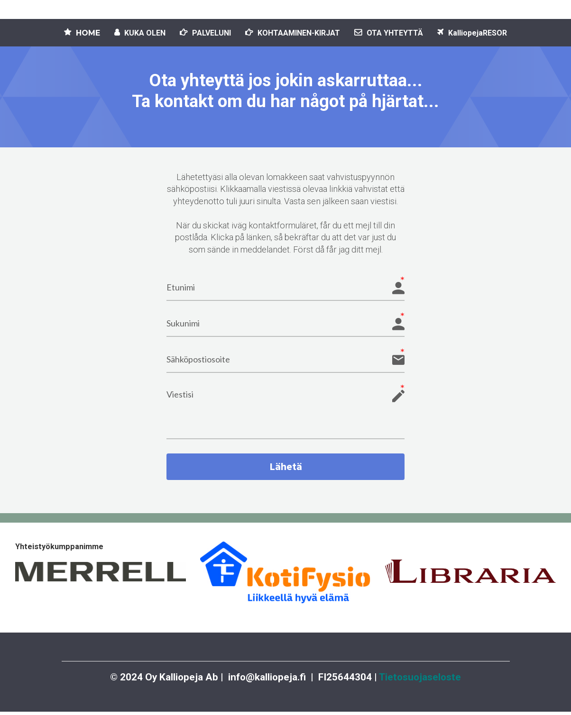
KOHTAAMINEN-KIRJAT (292, 32)
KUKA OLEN (140, 32)
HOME (82, 32)
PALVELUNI (205, 32)
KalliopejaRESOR (472, 32)
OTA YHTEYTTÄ (388, 32)
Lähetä (285, 468)
